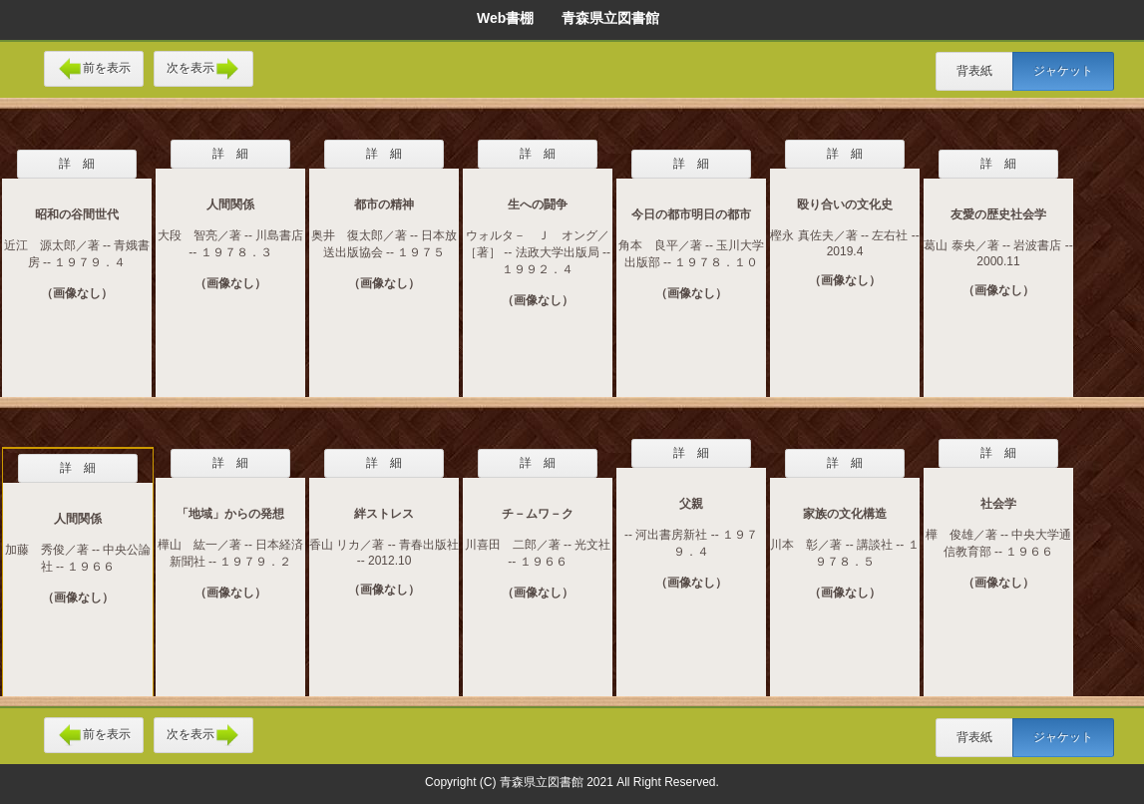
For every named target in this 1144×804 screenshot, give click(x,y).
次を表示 (203, 69)
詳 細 (77, 164)
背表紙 (974, 71)
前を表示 (94, 69)
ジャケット (1063, 71)
